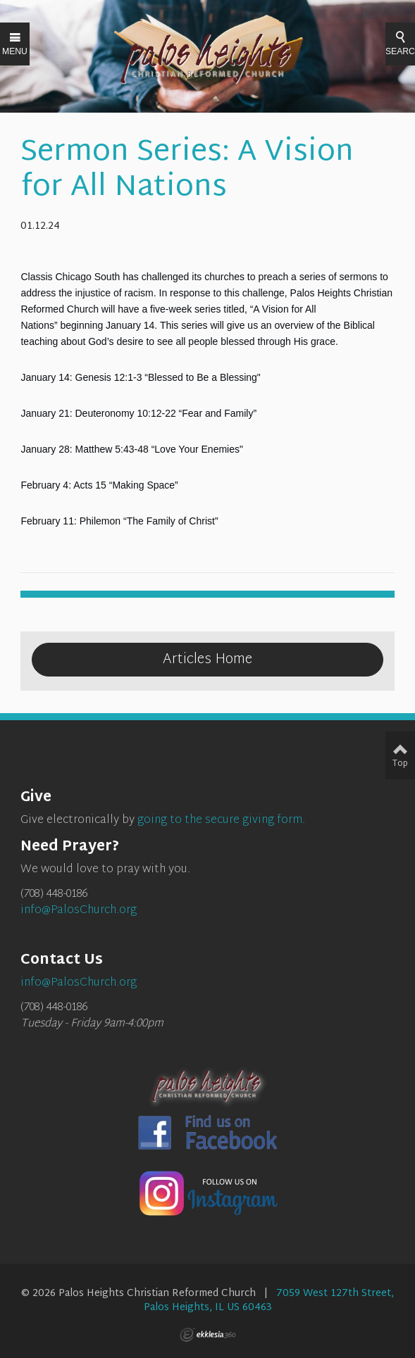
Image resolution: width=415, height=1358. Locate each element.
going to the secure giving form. (221, 820)
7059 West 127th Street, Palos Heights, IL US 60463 (269, 1300)
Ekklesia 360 (208, 1335)
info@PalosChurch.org (78, 910)
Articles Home (207, 659)
